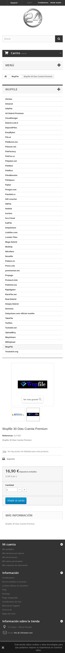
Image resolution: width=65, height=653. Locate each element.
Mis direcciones (9, 557)
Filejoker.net (11, 161)
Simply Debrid (12, 304)
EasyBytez (10, 132)
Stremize (9, 309)
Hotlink (8, 208)
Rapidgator (10, 289)
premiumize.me (12, 270)
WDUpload (10, 342)
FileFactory (10, 151)
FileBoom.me (11, 142)
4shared (9, 104)
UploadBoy (10, 332)
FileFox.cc (10, 156)
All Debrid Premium (14, 113)
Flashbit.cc (10, 194)
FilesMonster (11, 175)
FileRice (9, 170)
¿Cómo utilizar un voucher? (15, 586)
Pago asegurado (10, 598)
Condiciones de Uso (11, 602)
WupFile (9, 347)
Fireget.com (11, 189)
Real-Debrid (10, 299)
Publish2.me (11, 285)
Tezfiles (8, 323)
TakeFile (9, 318)
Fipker (8, 185)
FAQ (4, 590)
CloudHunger (11, 118)
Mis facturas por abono (13, 553)
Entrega (6, 594)
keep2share (10, 228)
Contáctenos (43, 3)
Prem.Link (10, 266)
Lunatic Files (11, 237)
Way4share (10, 337)
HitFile (8, 204)
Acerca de (7, 610)
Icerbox (8, 213)
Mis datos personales (12, 561)
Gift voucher (11, 199)
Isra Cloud (10, 218)
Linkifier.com (11, 232)
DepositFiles (11, 127)
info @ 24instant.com (23, 633)
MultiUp (9, 247)
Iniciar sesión (55, 3)
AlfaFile (8, 108)
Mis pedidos (8, 549)
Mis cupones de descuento (15, 565)
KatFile (8, 223)
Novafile (9, 256)
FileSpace (10, 180)
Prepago (9, 275)
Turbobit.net (11, 328)
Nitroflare (9, 251)
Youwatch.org (11, 351)
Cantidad (9, 485)
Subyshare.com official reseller (20, 313)
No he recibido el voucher (14, 582)
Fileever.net (10, 147)
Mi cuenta (9, 544)
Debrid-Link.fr (11, 123)
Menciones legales (11, 606)
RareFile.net (11, 294)
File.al (8, 137)
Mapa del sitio (8, 614)
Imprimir (11, 459)
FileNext (9, 166)
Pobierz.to (10, 261)
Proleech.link (11, 280)
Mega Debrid (11, 242)
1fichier (8, 99)
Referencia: (7, 435)
